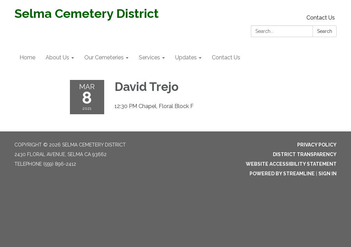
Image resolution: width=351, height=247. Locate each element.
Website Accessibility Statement (291, 164)
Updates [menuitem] (186, 57)
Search (324, 31)
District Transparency (305, 154)
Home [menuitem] (27, 57)
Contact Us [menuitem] (226, 57)
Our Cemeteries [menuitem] (104, 57)
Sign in (327, 173)
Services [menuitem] (149, 57)
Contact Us (320, 17)
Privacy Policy (317, 145)
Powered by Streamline (282, 173)
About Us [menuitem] (57, 57)
